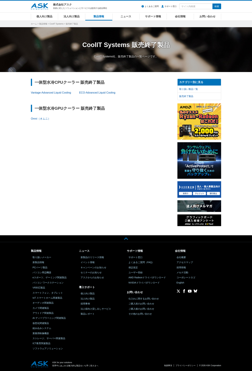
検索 (216, 6)
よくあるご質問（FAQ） (141, 262)
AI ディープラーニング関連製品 (49, 318)
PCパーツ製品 (40, 267)
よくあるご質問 (152, 6)
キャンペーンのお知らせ (93, 267)
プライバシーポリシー (186, 365)
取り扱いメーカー (42, 257)
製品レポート (88, 313)
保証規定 (133, 267)
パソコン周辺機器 (42, 272)
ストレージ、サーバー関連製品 (49, 338)
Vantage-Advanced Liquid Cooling (51, 92)
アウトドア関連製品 (43, 313)
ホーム (34, 24)
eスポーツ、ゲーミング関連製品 (50, 277)
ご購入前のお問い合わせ (141, 303)
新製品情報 (38, 262)
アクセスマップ (185, 262)
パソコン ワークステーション (48, 282)
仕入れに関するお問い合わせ (144, 298)
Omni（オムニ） (41, 118)
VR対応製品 (39, 287)
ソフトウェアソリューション (48, 348)
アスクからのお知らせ (92, 277)
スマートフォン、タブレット (48, 292)
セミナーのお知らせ (91, 272)
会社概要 (181, 257)
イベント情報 (88, 262)
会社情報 (180, 16)
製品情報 (98, 16)
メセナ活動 (182, 272)
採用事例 (85, 303)
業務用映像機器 (41, 333)
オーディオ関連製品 (43, 302)
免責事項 (168, 365)
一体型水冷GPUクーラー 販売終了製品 (70, 108)
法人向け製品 (72, 16)
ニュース (125, 16)
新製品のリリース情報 (92, 257)
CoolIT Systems (56, 24)
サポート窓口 (171, 6)
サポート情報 (153, 16)
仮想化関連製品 (41, 323)
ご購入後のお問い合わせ (141, 308)
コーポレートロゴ (186, 277)
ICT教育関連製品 (41, 343)
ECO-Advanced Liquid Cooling (97, 92)
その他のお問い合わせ (140, 313)
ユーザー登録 (136, 272)
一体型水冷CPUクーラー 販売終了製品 (69, 82)
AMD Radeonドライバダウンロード (147, 277)
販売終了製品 (186, 96)
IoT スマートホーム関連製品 (47, 297)
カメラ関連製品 (41, 308)
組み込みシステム (42, 328)
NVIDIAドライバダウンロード (144, 282)
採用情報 (181, 267)
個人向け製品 (44, 16)
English (180, 282)
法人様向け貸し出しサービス (96, 308)
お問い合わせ (207, 16)
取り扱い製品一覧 (188, 89)
